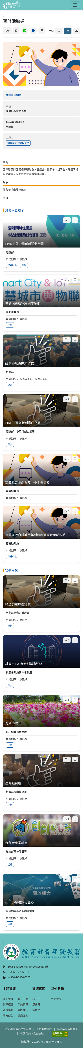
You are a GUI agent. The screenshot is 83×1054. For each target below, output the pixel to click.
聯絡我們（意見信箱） (33, 1033)
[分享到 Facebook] (33, 30)
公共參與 (23, 1004)
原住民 (36, 1004)
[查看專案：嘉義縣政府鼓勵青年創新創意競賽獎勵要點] (41, 535)
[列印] (41, 30)
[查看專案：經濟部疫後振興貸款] (41, 363)
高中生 (36, 998)
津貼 (23, 265)
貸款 (10, 384)
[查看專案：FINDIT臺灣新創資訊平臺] (41, 423)
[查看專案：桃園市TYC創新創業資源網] (41, 664)
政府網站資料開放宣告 (18, 1029)
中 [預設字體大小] (67, 31)
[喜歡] (7, 30)
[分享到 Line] (24, 30)
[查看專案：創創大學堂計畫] (41, 843)
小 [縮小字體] (76, 31)
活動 (10, 864)
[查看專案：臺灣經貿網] (41, 783)
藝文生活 (23, 998)
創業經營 (8, 1004)
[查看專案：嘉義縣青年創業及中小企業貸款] (41, 482)
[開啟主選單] (75, 5)
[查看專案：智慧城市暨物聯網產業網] (41, 303)
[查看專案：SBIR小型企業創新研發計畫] (41, 244)
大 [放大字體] (59, 31)
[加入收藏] (16, 30)
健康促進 (23, 1015)
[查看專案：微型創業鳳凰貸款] (41, 604)
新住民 (36, 1010)
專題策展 (56, 998)
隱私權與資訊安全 (67, 1029)
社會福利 (8, 1010)
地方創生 (8, 1015)
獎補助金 (12, 265)
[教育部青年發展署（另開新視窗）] (41, 953)
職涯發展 (8, 998)
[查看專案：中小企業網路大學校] (41, 903)
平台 (10, 325)
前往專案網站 (21, 95)
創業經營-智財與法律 (18, 143)
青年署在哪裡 (44, 1029)
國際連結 (23, 1010)
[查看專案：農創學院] (41, 723)
